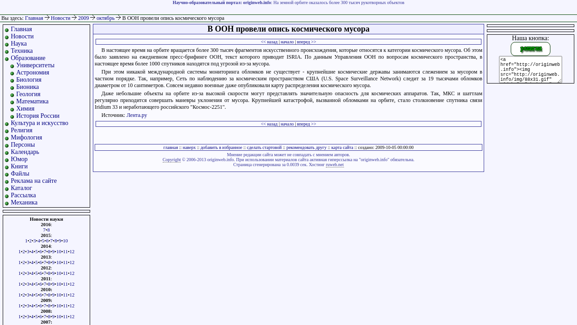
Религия (21, 130)
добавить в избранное (221, 147)
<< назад (269, 41)
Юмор (19, 159)
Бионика (27, 87)
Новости (61, 18)
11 (65, 251)
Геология (28, 94)
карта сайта (342, 147)
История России (38, 115)
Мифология (26, 137)
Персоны (23, 144)
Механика (24, 202)
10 (65, 240)
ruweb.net (335, 164)
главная (171, 147)
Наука (19, 43)
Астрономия (32, 72)
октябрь (106, 18)
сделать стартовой (264, 147)
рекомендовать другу (306, 147)
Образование (28, 58)
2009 (84, 18)
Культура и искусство (40, 123)
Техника (22, 50)
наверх (189, 147)
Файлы (20, 173)
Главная (34, 18)
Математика (32, 101)
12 (71, 251)
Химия (25, 108)
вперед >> (306, 41)
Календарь (25, 152)
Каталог (21, 188)
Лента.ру (137, 115)
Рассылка (23, 195)
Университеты (35, 65)
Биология (28, 79)
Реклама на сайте (34, 180)
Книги (19, 166)
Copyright (172, 159)
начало (287, 41)
